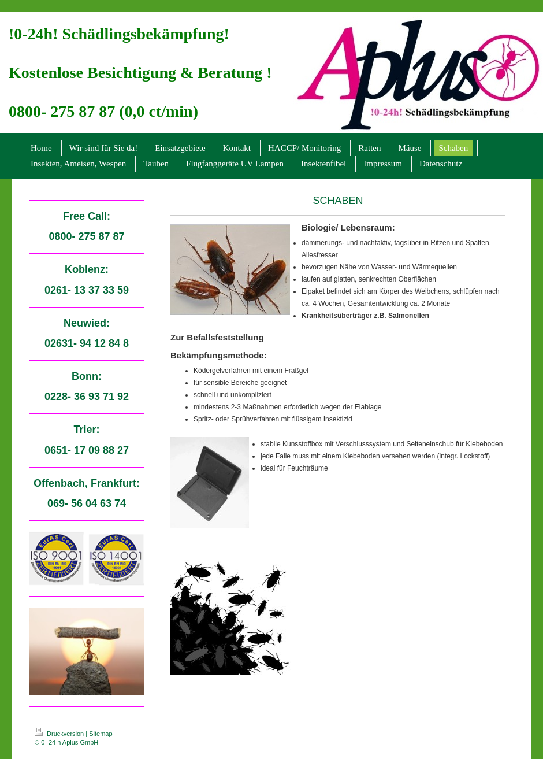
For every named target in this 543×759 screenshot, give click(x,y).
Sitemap (100, 733)
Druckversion (60, 733)
